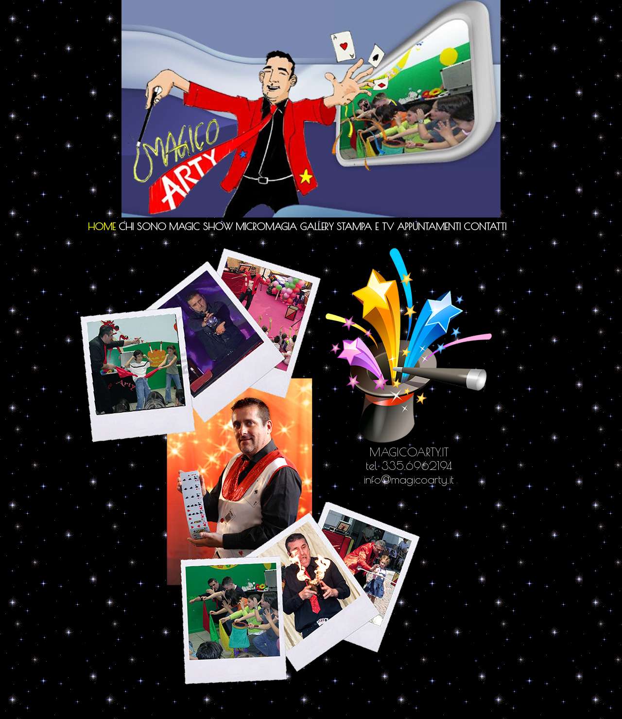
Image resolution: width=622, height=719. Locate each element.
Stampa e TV (365, 226)
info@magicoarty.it (408, 479)
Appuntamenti (429, 226)
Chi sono (142, 226)
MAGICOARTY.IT (409, 452)
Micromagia (266, 226)
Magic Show (201, 226)
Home (102, 226)
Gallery (317, 226)
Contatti (485, 226)
